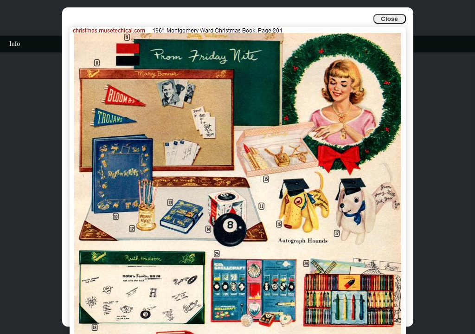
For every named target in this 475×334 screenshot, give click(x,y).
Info (14, 43)
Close (389, 18)
